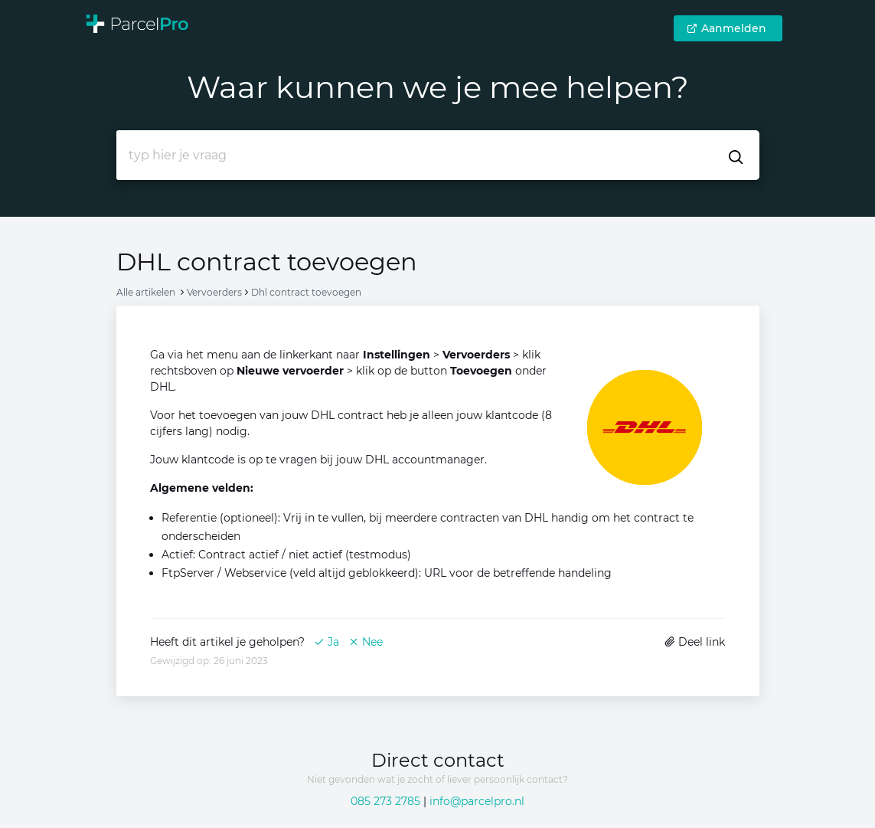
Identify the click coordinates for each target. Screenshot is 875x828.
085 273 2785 (385, 801)
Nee (365, 642)
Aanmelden (726, 28)
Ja (326, 642)
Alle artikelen (145, 292)
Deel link (694, 642)
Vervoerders (214, 292)
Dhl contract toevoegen (306, 292)
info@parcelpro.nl (476, 801)
